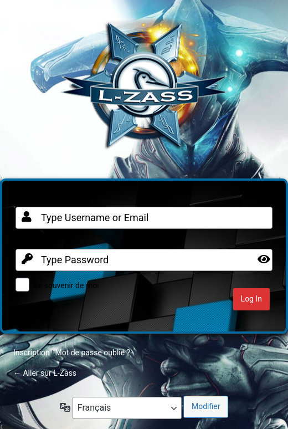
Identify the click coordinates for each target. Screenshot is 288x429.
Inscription (31, 352)
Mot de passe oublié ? (92, 352)
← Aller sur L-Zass (44, 373)
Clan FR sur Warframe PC (144, 90)
